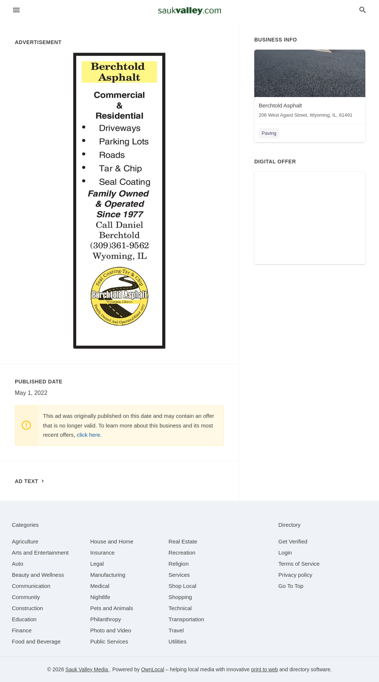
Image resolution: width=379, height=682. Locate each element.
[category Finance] (21, 630)
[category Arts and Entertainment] (40, 552)
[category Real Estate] (182, 541)
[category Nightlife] (100, 597)
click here (88, 435)
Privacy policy (295, 575)
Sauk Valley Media (88, 669)
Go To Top (290, 586)
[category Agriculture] (25, 541)
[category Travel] (176, 630)
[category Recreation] (181, 552)
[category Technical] (180, 608)
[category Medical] (100, 586)
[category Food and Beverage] (36, 641)
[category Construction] (27, 608)
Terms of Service (299, 563)
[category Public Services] (109, 641)
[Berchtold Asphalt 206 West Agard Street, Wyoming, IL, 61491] (310, 85)
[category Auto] (17, 563)
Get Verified (292, 541)
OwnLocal (152, 669)
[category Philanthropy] (105, 619)
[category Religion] (178, 563)
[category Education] (24, 619)
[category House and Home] (112, 541)
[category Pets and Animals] (111, 608)
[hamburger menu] (16, 10)
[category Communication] (31, 586)
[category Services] (179, 575)
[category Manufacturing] (107, 575)
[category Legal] (97, 563)
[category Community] (26, 597)
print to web (264, 669)
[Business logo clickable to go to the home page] (189, 11)
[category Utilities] (177, 641)
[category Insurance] (102, 552)
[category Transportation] (186, 619)
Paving (269, 133)
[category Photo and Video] (110, 630)
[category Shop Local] (182, 586)
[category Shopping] (180, 597)
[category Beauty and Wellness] (38, 575)
